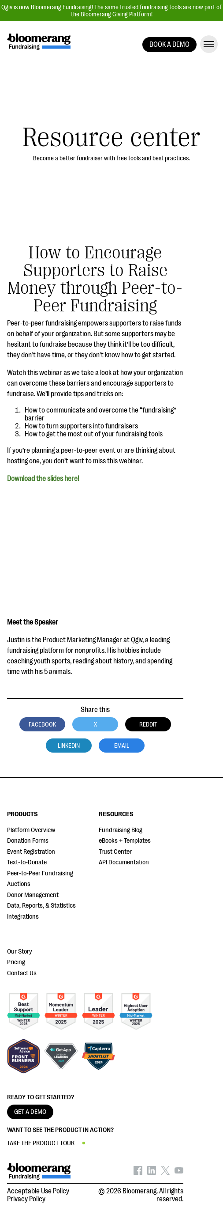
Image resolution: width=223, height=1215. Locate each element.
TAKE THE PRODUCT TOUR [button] (40, 1143)
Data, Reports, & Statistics (41, 905)
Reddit (148, 724)
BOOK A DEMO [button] (169, 45)
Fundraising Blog (120, 830)
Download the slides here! (43, 479)
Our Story (19, 951)
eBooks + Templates (125, 840)
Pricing (16, 962)
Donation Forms (27, 840)
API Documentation (124, 862)
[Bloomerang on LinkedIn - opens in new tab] (151, 1173)
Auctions (18, 884)
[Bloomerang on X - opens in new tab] (165, 1173)
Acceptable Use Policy (38, 1191)
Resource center (111, 137)
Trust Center (115, 851)
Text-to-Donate (27, 862)
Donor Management (33, 895)
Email (121, 745)
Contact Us (22, 973)
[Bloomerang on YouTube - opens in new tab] (179, 1173)
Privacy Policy (26, 1199)
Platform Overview (31, 830)
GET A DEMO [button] (30, 1112)
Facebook (42, 724)
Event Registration (31, 851)
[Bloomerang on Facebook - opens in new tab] (138, 1173)
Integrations (23, 916)
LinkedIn (69, 745)
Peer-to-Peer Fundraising (40, 873)
